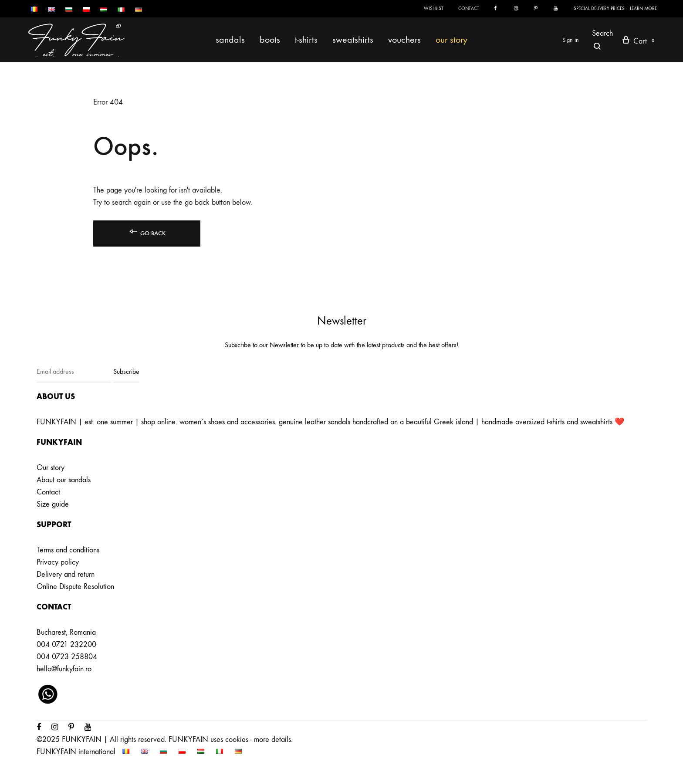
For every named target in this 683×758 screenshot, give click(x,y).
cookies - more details (258, 739)
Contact (468, 8)
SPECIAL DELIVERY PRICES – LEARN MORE (615, 8)
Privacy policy (58, 562)
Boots (270, 39)
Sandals (230, 39)
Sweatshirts (352, 39)
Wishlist (433, 8)
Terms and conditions (68, 550)
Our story (451, 39)
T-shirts (306, 39)
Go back (147, 231)
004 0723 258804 (67, 656)
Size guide (53, 504)
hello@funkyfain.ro (64, 668)
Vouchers (404, 39)
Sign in (570, 40)
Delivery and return (66, 574)
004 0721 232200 (66, 644)
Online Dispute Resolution (75, 586)
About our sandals (64, 479)
